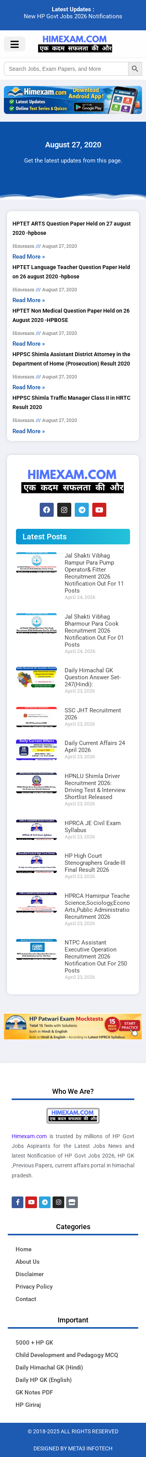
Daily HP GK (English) (44, 1380)
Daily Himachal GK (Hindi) (49, 1367)
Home (24, 1249)
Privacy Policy (34, 1286)
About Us (28, 1261)
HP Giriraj (28, 1404)
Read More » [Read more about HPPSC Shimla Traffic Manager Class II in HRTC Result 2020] (28, 431)
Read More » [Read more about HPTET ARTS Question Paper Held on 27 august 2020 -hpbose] (28, 256)
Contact (26, 1299)
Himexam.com (29, 1136)
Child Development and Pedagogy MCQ (67, 1355)
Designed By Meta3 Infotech (73, 1448)
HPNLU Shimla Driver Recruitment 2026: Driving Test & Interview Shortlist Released (95, 787)
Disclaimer (30, 1274)
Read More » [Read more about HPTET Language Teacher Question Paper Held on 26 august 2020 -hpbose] (28, 300)
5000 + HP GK (34, 1342)
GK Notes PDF (34, 1392)
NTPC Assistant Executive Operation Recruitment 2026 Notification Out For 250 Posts (96, 956)
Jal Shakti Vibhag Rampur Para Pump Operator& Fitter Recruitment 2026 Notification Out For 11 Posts (94, 573)
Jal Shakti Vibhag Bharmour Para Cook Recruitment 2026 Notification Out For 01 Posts (94, 630)
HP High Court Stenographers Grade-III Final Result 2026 (95, 862)
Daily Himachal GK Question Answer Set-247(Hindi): (93, 677)
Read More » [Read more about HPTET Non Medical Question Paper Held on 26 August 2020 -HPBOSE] (28, 343)
